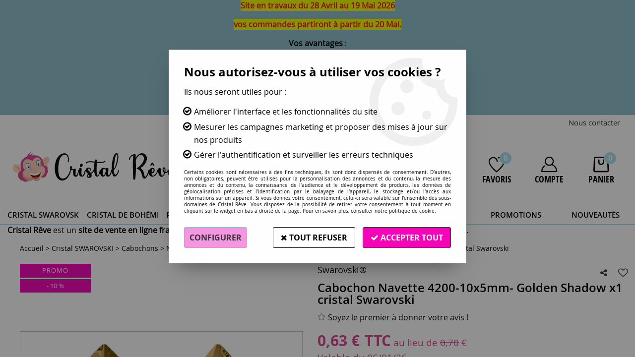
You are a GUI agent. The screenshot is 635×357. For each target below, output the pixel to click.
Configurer (216, 237)
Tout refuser (314, 237)
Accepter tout (407, 237)
